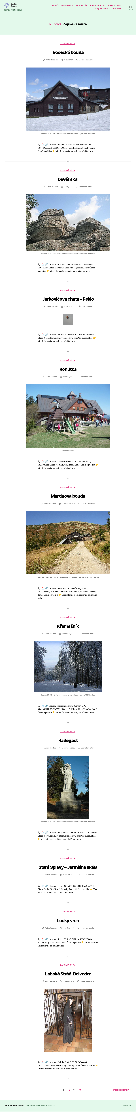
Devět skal (68, 179)
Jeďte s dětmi (18, 1109)
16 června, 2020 (68, 878)
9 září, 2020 (68, 188)
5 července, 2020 (68, 751)
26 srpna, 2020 (68, 378)
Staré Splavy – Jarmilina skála (68, 870)
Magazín (55, 5)
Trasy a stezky (96, 5)
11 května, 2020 (68, 986)
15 (77, 1093)
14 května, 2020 (68, 932)
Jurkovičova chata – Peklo (68, 299)
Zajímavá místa (68, 44)
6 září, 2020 (68, 308)
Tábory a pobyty (114, 5)
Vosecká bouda (68, 52)
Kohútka (68, 370)
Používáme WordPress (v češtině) (41, 1109)
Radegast (68, 743)
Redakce (53, 60)
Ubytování (116, 8)
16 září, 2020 (68, 60)
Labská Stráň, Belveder (68, 977)
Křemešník (68, 628)
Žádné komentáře (86, 60)
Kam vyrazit (66, 5)
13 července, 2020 (68, 506)
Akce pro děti (81, 5)
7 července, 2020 (68, 636)
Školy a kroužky (101, 8)
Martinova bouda (68, 497)
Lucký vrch (68, 924)
